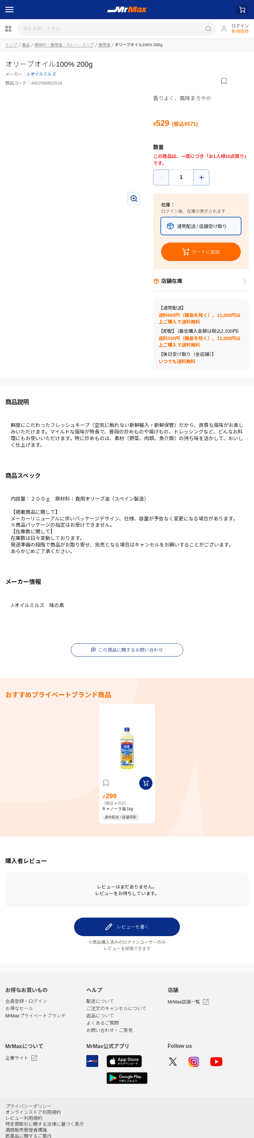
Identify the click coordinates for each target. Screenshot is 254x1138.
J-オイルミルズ (41, 74)
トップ (11, 45)
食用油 (104, 45)
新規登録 (240, 31)
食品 (26, 45)
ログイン (240, 25)
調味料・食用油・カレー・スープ (64, 45)
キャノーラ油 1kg (117, 808)
